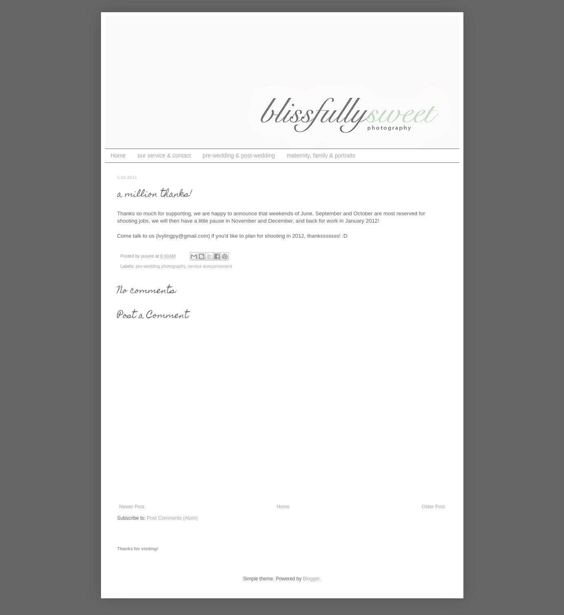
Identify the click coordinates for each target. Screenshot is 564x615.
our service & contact (164, 155)
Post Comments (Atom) (172, 518)
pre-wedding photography (160, 266)
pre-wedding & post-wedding (239, 155)
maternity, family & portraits (321, 155)
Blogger (311, 579)
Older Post (433, 507)
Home (118, 155)
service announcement (210, 266)
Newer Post (132, 507)
